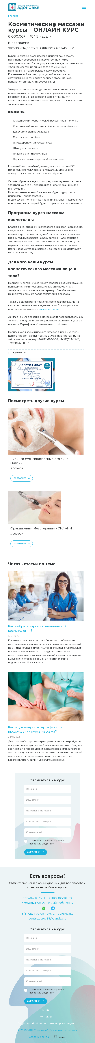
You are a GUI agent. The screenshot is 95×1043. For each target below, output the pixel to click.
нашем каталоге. (49, 309)
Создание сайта (39, 1037)
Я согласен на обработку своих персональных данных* (47, 842)
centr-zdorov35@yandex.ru (47, 919)
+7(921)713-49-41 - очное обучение (47, 898)
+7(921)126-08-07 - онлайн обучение (47, 903)
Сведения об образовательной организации (46, 1024)
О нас (45, 1010)
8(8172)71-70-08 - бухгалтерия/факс (47, 914)
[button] (31, 374)
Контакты (45, 1017)
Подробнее (20, 478)
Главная (13, 16)
